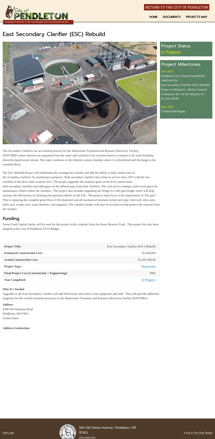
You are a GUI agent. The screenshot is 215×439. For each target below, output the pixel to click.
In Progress (149, 280)
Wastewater (148, 266)
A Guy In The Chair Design (198, 432)
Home (153, 17)
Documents (171, 17)
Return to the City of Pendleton (176, 7)
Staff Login (8, 432)
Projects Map (196, 17)
